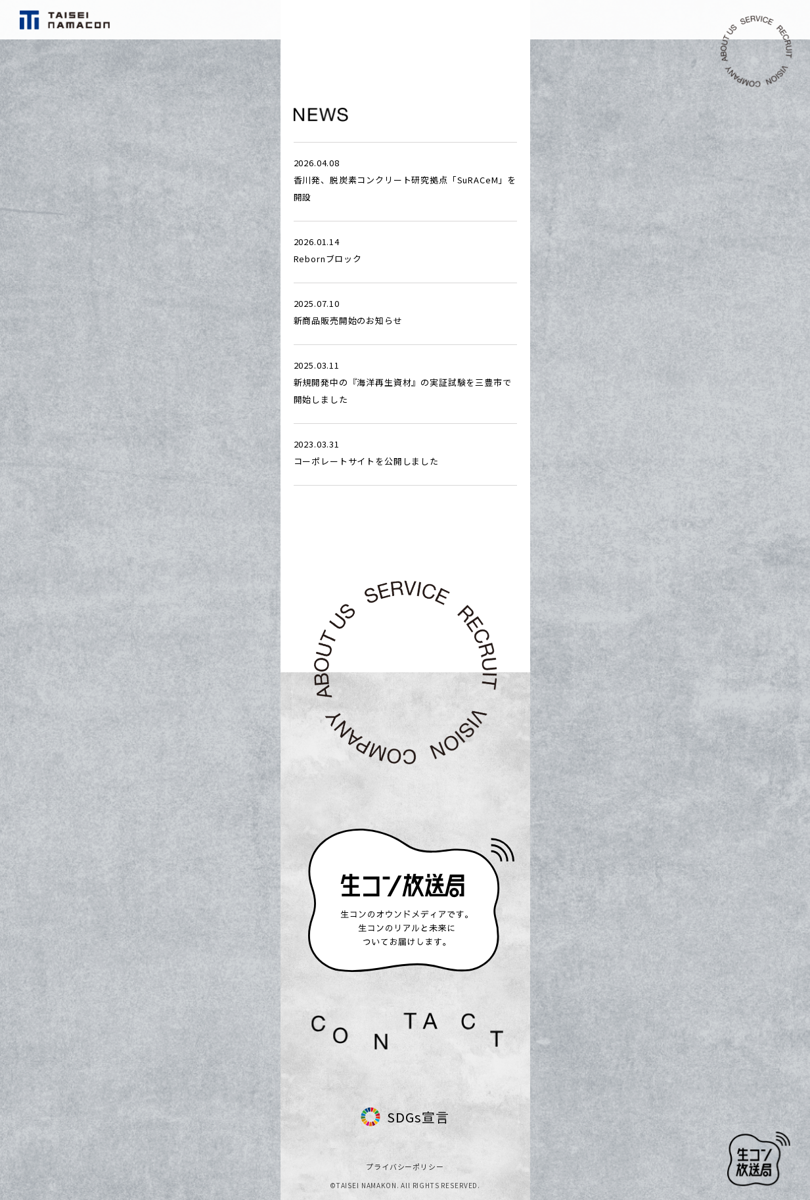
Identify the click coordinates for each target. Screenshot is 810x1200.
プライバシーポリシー (404, 1166)
